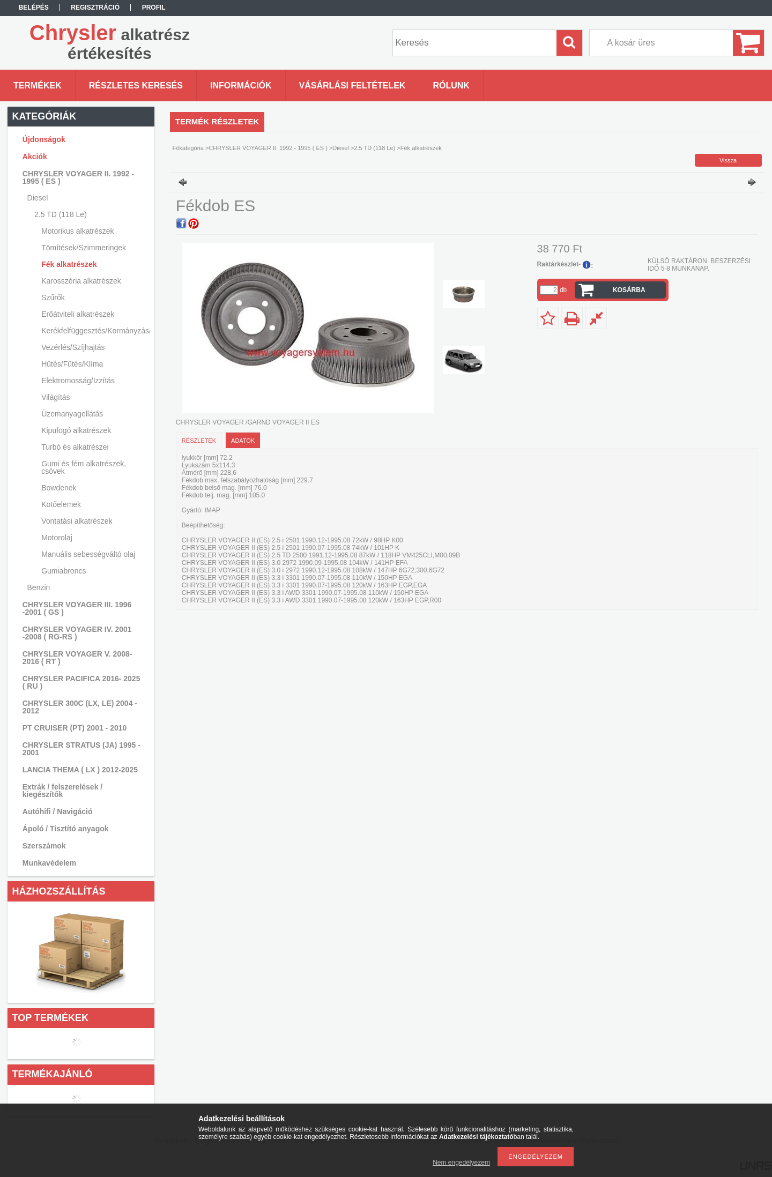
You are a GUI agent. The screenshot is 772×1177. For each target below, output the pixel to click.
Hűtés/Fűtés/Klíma (72, 364)
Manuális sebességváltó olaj (88, 554)
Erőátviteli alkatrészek (77, 314)
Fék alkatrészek (69, 264)
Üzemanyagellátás (72, 413)
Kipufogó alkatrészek (76, 430)
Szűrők (53, 297)
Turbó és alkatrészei (75, 447)
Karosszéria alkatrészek (81, 281)
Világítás (55, 397)
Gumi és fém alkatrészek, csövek (83, 467)
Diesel (340, 148)
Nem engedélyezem (461, 1162)
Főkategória (188, 148)
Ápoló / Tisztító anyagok (66, 828)
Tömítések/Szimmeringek (83, 247)
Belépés (34, 7)
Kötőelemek (61, 504)
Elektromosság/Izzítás (78, 380)
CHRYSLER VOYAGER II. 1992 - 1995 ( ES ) (268, 148)
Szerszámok (44, 845)
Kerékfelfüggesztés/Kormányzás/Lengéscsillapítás (94, 330)
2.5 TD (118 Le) (374, 148)
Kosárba (629, 290)
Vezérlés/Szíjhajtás (73, 347)
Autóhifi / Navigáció (58, 811)
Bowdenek (58, 487)
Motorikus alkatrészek (77, 231)
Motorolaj (56, 537)
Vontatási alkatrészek (76, 521)
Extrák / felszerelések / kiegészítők (62, 791)
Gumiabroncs (63, 571)
